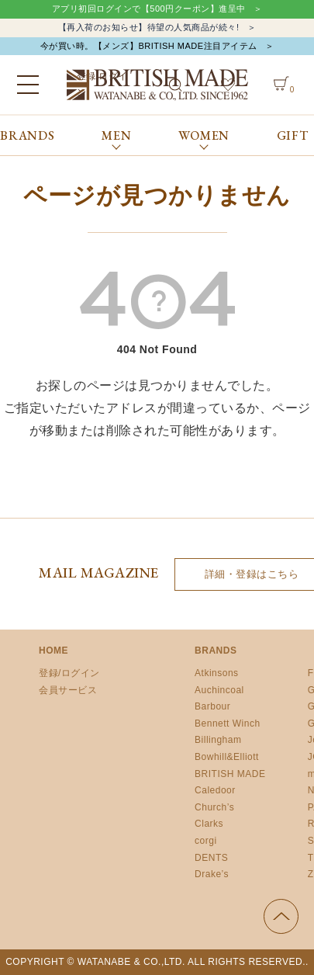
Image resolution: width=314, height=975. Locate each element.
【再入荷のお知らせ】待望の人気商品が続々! (149, 27)
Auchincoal (219, 690)
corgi (206, 840)
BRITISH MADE (230, 774)
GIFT (293, 135)
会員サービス (68, 690)
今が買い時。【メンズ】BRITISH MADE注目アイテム (148, 45)
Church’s (214, 807)
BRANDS (27, 135)
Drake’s (212, 874)
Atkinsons (217, 673)
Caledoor (215, 790)
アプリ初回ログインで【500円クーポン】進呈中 (149, 8)
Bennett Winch (228, 723)
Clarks (209, 823)
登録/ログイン (69, 673)
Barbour (212, 706)
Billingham (218, 739)
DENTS (211, 857)
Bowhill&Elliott (227, 756)
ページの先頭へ (281, 916)
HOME (53, 650)
